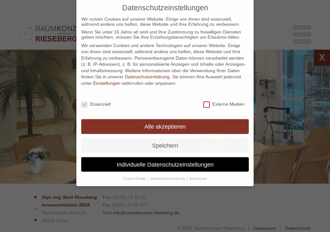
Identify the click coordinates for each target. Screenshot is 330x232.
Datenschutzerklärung (147, 72)
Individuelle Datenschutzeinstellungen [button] (165, 160)
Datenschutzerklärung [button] (168, 174)
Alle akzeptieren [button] (165, 122)
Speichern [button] (165, 141)
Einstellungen (107, 78)
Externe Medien (224, 99)
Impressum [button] (198, 174)
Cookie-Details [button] (135, 174)
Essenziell (96, 99)
